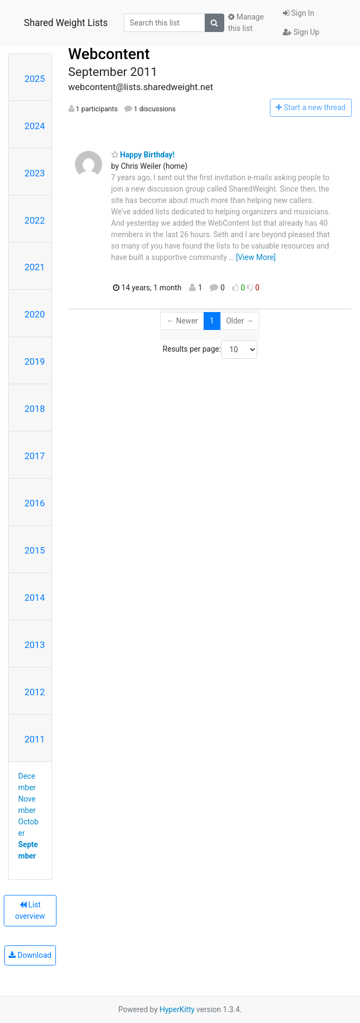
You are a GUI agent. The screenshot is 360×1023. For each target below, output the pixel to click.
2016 (34, 503)
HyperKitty (177, 1009)
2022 (34, 220)
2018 (34, 408)
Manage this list (246, 22)
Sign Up (301, 32)
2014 (34, 597)
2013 (34, 644)
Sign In (298, 13)
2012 (34, 692)
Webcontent (109, 54)
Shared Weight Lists (66, 22)
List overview (30, 910)
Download (30, 955)
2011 (34, 739)
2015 (34, 550)
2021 (34, 267)
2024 (34, 125)
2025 (34, 78)
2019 (34, 361)
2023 (34, 173)
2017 (34, 455)
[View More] (255, 257)
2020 (34, 314)
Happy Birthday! (143, 154)
